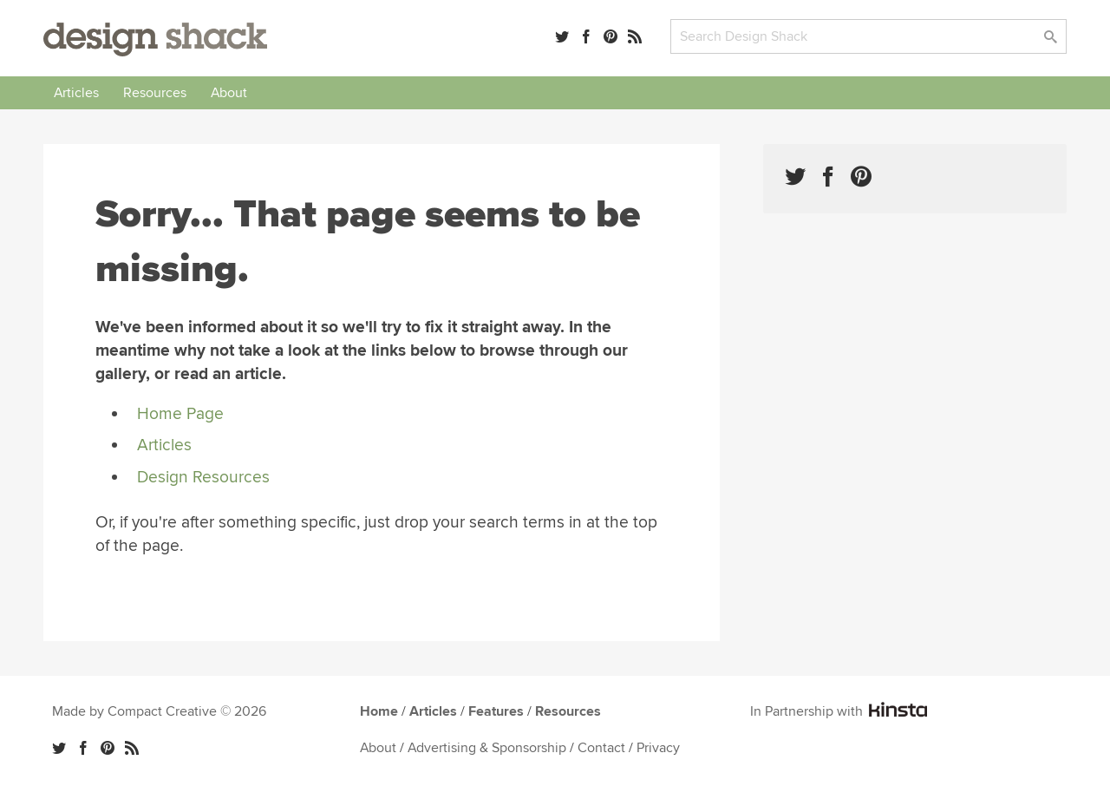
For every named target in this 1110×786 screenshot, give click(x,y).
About (229, 93)
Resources (154, 93)
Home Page (180, 413)
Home (379, 711)
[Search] (868, 36)
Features (496, 711)
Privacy (658, 748)
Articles (76, 93)
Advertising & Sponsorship (487, 748)
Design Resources (203, 477)
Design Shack (155, 39)
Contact (601, 748)
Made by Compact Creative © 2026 (159, 711)
